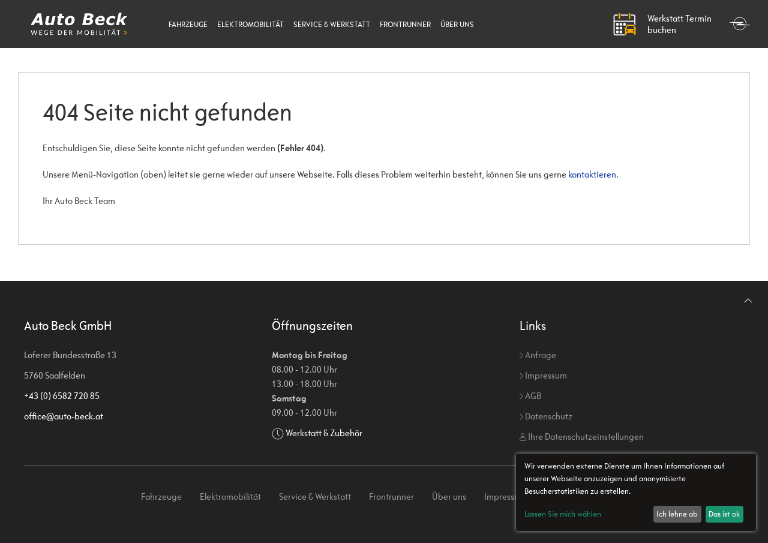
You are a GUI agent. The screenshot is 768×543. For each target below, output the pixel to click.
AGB (530, 395)
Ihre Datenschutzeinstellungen (582, 436)
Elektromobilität (250, 24)
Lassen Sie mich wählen (562, 514)
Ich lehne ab (677, 514)
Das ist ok (724, 514)
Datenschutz (546, 416)
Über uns (457, 24)
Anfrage (538, 355)
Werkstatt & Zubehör (324, 433)
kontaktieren (592, 174)
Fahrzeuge (188, 24)
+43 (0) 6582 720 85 (62, 395)
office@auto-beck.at (63, 416)
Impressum (543, 375)
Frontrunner (405, 24)
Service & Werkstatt (331, 24)
